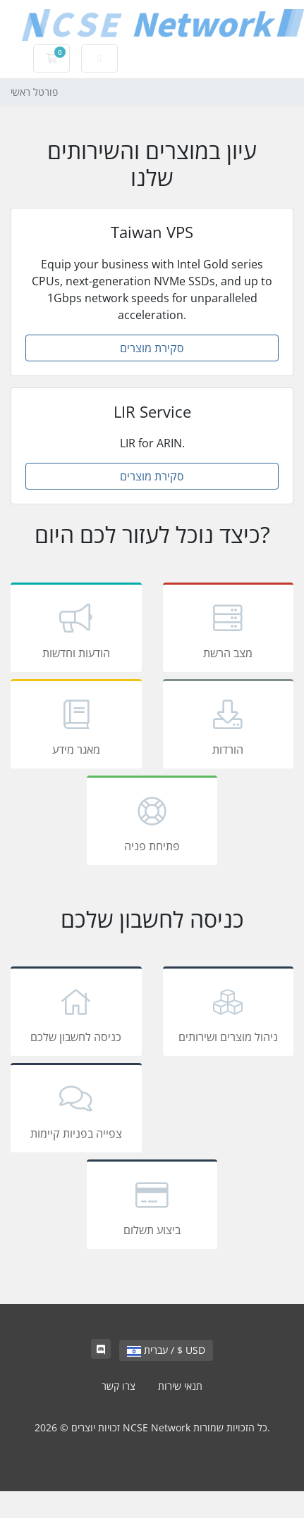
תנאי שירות (180, 1386)
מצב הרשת (228, 630)
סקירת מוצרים (152, 348)
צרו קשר (118, 1386)
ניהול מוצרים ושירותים (228, 1014)
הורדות (228, 726)
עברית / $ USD (166, 1350)
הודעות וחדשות (76, 630)
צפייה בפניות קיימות (76, 1110)
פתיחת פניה (152, 823)
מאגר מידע (76, 726)
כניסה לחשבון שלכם (76, 1014)
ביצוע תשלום (152, 1207)
